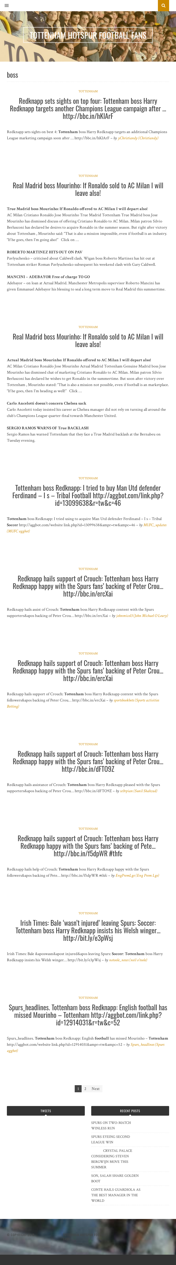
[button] (4, 5)
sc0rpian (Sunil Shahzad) (138, 791)
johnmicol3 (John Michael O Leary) (142, 615)
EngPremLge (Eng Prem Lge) (137, 875)
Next (96, 1088)
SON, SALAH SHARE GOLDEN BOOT (115, 1178)
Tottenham (88, 91)
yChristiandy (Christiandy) (138, 138)
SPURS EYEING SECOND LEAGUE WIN (110, 1139)
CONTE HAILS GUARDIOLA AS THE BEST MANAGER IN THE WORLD (115, 1195)
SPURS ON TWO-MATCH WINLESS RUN (111, 1125)
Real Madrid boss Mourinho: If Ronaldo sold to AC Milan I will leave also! (88, 189)
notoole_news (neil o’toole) (128, 960)
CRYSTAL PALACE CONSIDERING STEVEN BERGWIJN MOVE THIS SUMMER (111, 1159)
